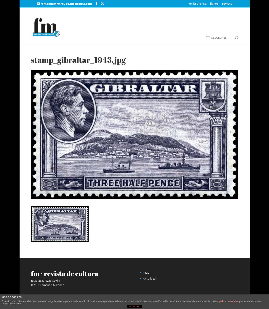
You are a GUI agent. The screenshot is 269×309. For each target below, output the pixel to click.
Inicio (146, 272)
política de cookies (228, 301)
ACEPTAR (134, 306)
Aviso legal (149, 278)
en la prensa (197, 3)
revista (227, 3)
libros (214, 3)
